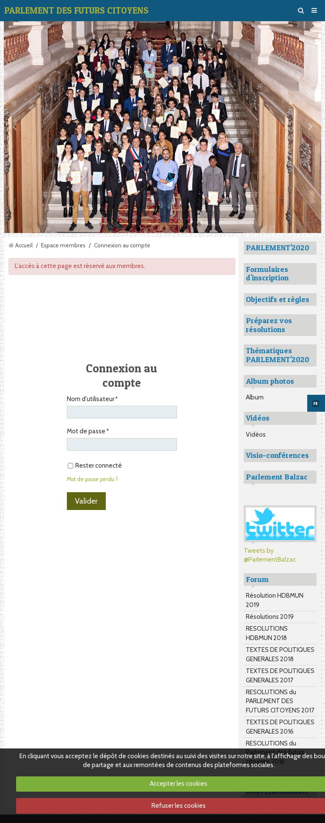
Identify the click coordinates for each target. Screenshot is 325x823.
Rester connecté (95, 465)
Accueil (24, 245)
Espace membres (63, 245)
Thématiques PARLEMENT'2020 (277, 355)
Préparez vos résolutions (269, 325)
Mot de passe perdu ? (92, 479)
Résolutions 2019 (270, 617)
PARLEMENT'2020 (277, 247)
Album (255, 397)
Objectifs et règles (277, 299)
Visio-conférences (277, 455)
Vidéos (256, 434)
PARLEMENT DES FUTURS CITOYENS (76, 10)
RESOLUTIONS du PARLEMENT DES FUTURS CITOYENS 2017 (280, 701)
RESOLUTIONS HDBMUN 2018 (267, 633)
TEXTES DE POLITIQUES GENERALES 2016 (280, 726)
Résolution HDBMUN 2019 (274, 600)
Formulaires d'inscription (267, 274)
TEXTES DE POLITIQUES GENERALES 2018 (280, 654)
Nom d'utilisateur (90, 399)
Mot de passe (86, 431)
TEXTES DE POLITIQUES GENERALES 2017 (280, 675)
